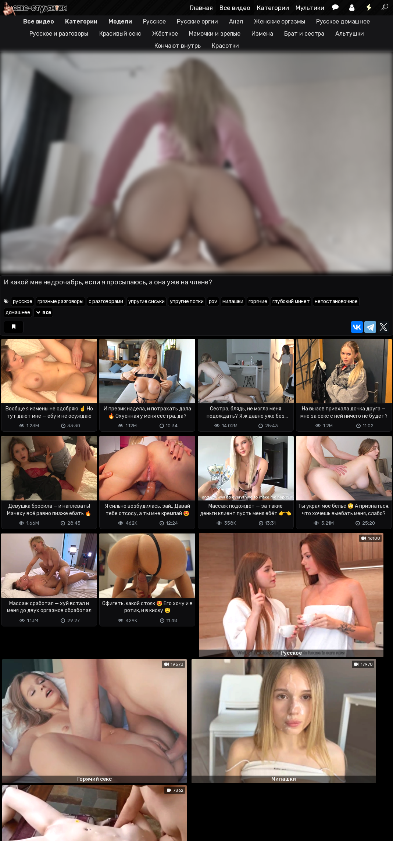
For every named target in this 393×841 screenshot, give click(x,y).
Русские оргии (197, 21)
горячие (258, 301)
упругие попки (187, 301)
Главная (201, 7)
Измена (262, 33)
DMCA (12, 806)
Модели (120, 21)
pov (213, 301)
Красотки (225, 45)
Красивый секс (120, 33)
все (43, 312)
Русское (154, 21)
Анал (236, 21)
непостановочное (336, 301)
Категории (273, 7)
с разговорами (106, 301)
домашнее (18, 312)
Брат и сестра (304, 33)
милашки (232, 301)
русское (22, 301)
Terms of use (38, 806)
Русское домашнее (343, 21)
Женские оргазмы (279, 21)
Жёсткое (165, 33)
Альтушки (349, 33)
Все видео (234, 7)
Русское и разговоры (58, 33)
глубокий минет (291, 301)
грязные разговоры (60, 301)
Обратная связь (76, 806)
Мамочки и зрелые (214, 33)
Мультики (310, 7)
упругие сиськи (146, 301)
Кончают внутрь (177, 45)
